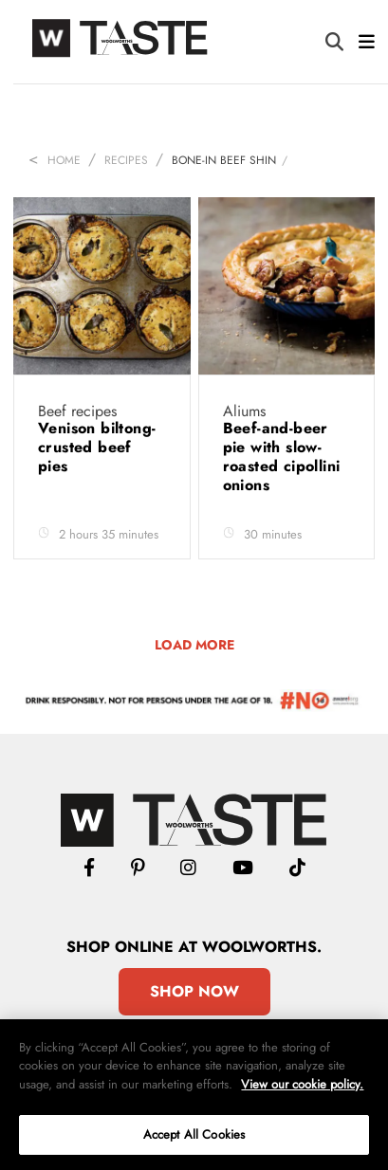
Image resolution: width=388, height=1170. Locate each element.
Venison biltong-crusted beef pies (97, 447)
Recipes (126, 160)
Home (64, 160)
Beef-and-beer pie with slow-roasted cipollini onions (282, 456)
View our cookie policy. (302, 1084)
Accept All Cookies (194, 1134)
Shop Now (194, 991)
